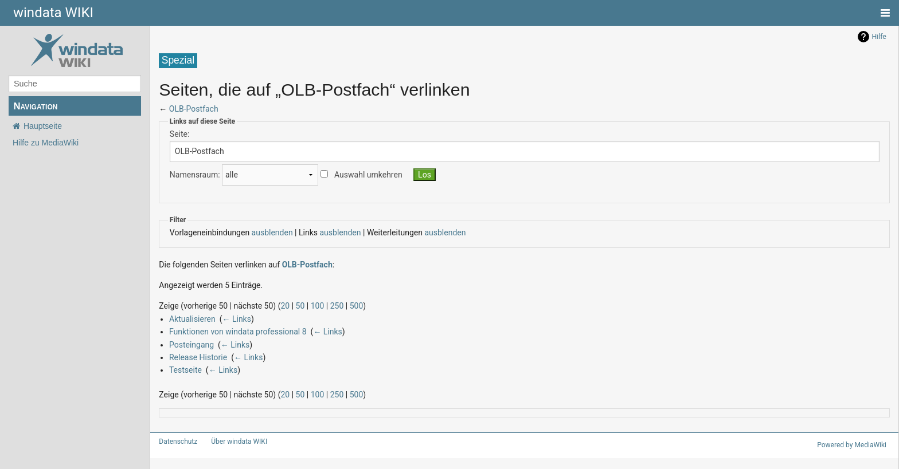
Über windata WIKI (234, 442)
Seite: (179, 133)
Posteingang (188, 344)
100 (303, 305)
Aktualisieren (190, 318)
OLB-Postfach (192, 108)
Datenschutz (176, 442)
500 (339, 305)
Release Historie (195, 357)
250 (321, 305)
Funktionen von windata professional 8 (232, 331)
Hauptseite (43, 126)
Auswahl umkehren (356, 175)
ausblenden (262, 232)
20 (274, 305)
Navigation (35, 106)
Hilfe (879, 37)
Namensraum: (192, 175)
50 (287, 305)
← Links (233, 318)
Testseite (183, 369)
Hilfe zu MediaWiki (46, 142)
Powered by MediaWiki (853, 445)
